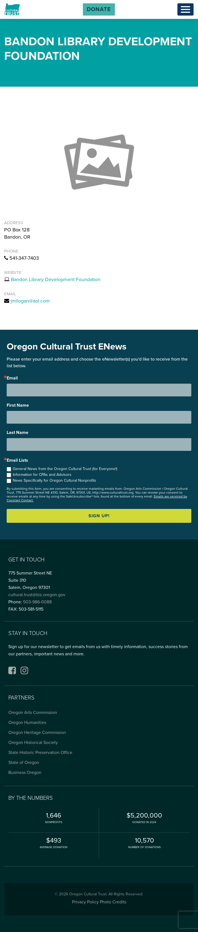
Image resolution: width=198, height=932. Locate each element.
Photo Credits (113, 902)
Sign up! (99, 516)
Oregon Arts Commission (32, 712)
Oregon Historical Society (33, 742)
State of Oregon (23, 762)
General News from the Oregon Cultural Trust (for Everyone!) (65, 468)
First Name (18, 405)
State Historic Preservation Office (40, 752)
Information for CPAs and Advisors (42, 474)
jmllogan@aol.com (30, 301)
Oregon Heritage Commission (37, 732)
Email (12, 378)
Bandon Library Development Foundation (55, 279)
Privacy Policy (85, 902)
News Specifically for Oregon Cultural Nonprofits (54, 480)
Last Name (17, 432)
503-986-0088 (37, 602)
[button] (99, 9)
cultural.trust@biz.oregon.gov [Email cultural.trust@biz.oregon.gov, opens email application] (36, 595)
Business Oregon (24, 772)
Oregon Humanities (27, 722)
